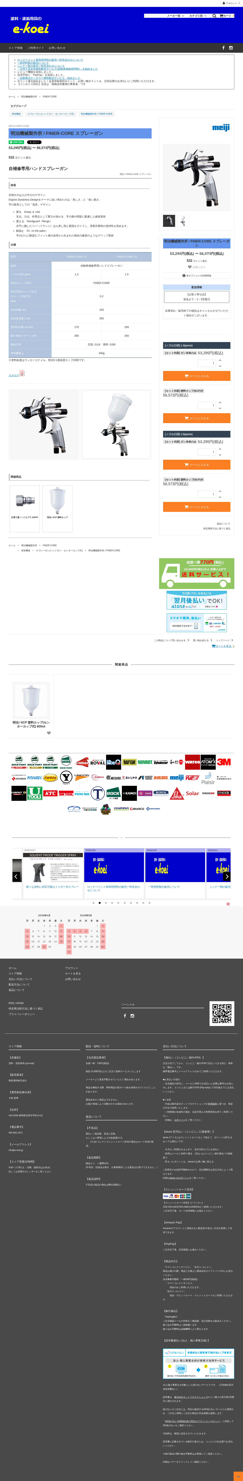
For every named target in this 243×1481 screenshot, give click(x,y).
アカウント (231, 3)
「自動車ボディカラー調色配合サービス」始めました (48, 78)
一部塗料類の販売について (33, 62)
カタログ (14, 375)
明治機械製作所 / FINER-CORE (97, 114)
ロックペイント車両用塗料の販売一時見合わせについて (50, 59)
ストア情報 (16, 47)
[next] (227, 876)
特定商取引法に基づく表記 (216, 528)
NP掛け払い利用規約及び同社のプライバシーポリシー (192, 1421)
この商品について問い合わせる (172, 640)
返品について (223, 523)
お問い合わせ (57, 47)
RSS (11, 1003)
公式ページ (179, 1120)
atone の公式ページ (179, 1178)
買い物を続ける (203, 640)
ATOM (20, 1003)
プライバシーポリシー (22, 1014)
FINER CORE (50, 96)
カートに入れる (196, 376)
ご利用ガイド (35, 47)
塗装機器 (16, 114)
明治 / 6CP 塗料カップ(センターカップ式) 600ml (31, 724)
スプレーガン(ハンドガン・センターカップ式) (50, 114)
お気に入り (197, 267)
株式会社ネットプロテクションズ (191, 1397)
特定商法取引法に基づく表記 (26, 1008)
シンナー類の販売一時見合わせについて (41, 65)
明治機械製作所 (29, 96)
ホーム (12, 96)
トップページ (225, 640)
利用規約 (212, 1104)
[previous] (16, 876)
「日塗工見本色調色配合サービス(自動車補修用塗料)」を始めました (57, 68)
